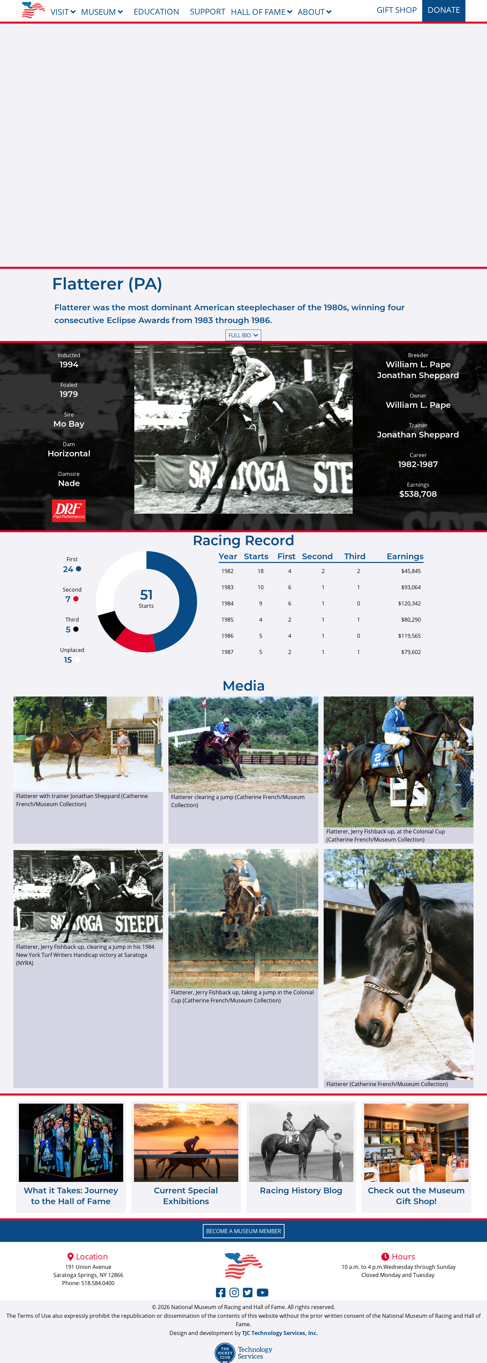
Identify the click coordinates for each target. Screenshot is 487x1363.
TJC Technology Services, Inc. (280, 1333)
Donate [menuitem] (444, 9)
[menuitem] (34, 10)
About (311, 11)
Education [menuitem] (156, 11)
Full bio (243, 335)
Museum (98, 11)
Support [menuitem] (207, 11)
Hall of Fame (258, 11)
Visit (60, 11)
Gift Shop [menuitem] (397, 9)
